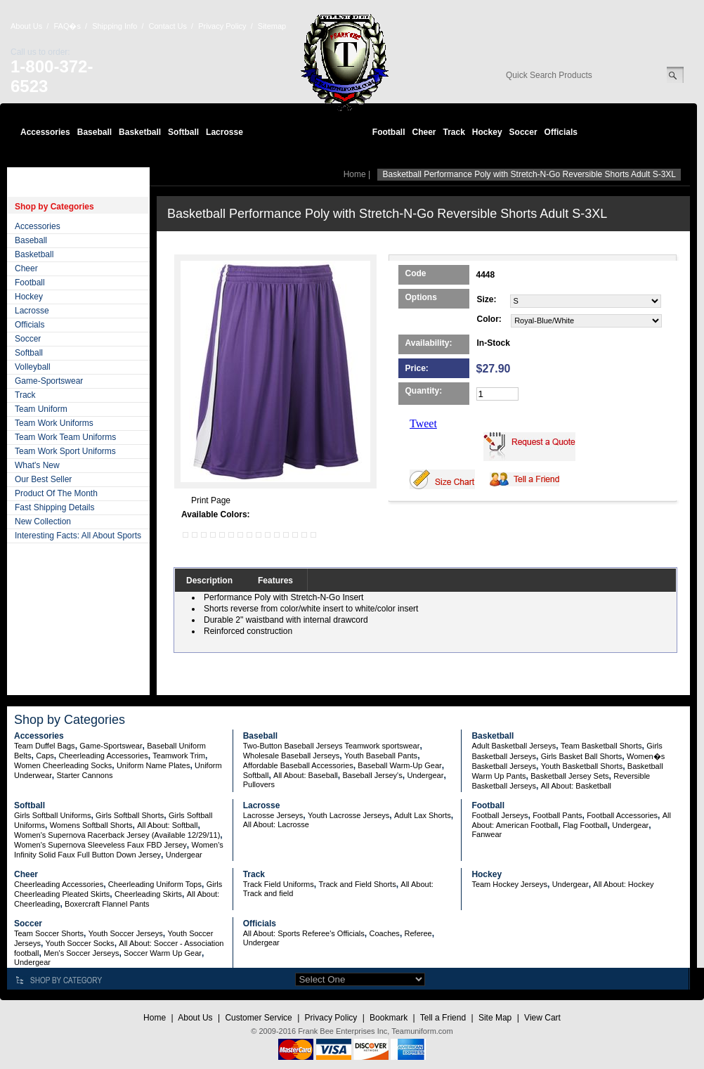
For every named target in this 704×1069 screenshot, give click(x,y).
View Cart (542, 1018)
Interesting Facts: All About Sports (78, 535)
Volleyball (33, 367)
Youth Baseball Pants (380, 755)
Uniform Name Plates (153, 765)
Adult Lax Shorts (422, 815)
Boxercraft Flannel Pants (107, 904)
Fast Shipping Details (54, 507)
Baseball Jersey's (372, 775)
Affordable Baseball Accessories (298, 765)
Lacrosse (224, 132)
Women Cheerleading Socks (63, 765)
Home (355, 174)
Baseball (94, 132)
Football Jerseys (499, 815)
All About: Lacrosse (276, 824)
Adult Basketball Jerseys (513, 745)
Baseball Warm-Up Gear (399, 765)
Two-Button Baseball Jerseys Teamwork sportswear (331, 745)
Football (388, 132)
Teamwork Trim (178, 755)
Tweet (423, 423)
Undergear (425, 775)
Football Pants (557, 815)
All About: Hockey (623, 884)
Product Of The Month (56, 493)
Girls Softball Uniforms (52, 815)
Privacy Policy (222, 26)
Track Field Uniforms (278, 884)
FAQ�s (67, 26)
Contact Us (168, 26)
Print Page (210, 500)
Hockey (487, 132)
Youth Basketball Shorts (581, 766)
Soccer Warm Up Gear (163, 953)
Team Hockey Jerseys (509, 884)
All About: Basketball (576, 786)
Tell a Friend (443, 1018)
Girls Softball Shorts (130, 815)
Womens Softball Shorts (91, 825)
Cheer (424, 132)
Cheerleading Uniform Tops (155, 884)
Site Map (494, 1018)
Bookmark (389, 1018)
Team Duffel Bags (44, 745)
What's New (37, 465)
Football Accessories (622, 815)
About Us (26, 26)
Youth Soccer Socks (80, 943)
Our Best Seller (43, 479)
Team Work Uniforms (54, 423)
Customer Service (258, 1018)
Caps (45, 755)
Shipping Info (114, 26)
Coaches (384, 933)
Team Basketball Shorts (601, 745)
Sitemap (272, 26)
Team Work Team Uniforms (65, 437)
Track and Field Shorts (357, 884)
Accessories (45, 132)
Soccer (523, 132)
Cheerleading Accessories (103, 755)
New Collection (43, 521)
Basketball (140, 132)
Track (454, 132)
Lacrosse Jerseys (273, 815)
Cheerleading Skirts (148, 894)
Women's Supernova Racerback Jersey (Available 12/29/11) (117, 835)
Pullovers (259, 784)
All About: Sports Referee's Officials (304, 933)
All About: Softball (167, 825)
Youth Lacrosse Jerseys (348, 815)
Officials (561, 132)
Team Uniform (41, 409)
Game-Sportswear (49, 381)
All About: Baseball (305, 775)
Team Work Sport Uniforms (65, 451)
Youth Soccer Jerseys (126, 933)
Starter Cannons (84, 775)
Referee (418, 933)
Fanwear (486, 834)
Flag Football (585, 825)
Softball (183, 132)
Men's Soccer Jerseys (81, 953)
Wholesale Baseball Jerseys (291, 755)
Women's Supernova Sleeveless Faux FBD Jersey (100, 845)
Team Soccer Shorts (49, 933)
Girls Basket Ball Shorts (581, 756)
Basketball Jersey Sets (569, 776)
